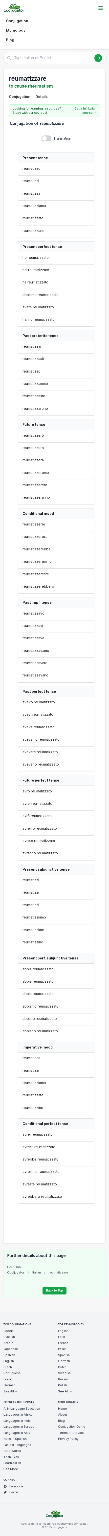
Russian (9, 1337)
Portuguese (12, 1373)
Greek (8, 1331)
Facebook (13, 1486)
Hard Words (12, 1451)
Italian (36, 1272)
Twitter (11, 1492)
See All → (10, 1391)
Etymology (16, 30)
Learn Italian (12, 1463)
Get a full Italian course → (85, 111)
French (8, 1379)
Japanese (10, 1349)
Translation (62, 138)
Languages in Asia (16, 1433)
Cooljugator (15, 1272)
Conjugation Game (71, 1426)
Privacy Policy (68, 1439)
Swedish (64, 1373)
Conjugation (17, 21)
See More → (12, 1469)
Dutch (7, 1367)
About (62, 1414)
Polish (62, 1385)
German (9, 1385)
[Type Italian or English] (54, 58)
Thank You (11, 1457)
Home (62, 1408)
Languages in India (17, 1421)
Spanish (9, 1355)
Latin (61, 1337)
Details (42, 96)
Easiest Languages (17, 1445)
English (8, 1361)
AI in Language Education (21, 1408)
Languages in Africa (18, 1414)
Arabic (8, 1343)
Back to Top (54, 1290)
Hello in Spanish (15, 1439)
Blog (10, 39)
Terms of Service (71, 1433)
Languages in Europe (18, 1426)
